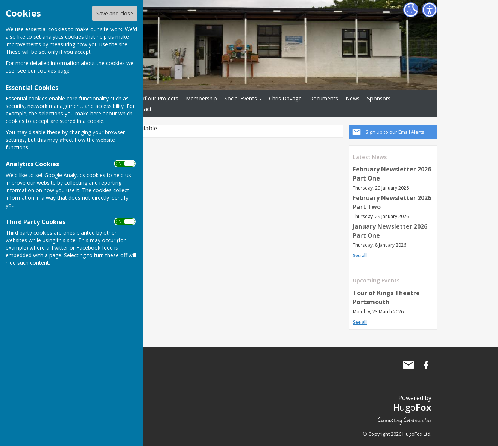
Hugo (412, 407)
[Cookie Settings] (410, 9)
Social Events (241, 98)
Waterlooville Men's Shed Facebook (425, 365)
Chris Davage (285, 98)
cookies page (53, 70)
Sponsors (378, 98)
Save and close (114, 13)
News (353, 98)
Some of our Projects (151, 98)
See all (360, 255)
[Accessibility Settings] (429, 9)
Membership (201, 98)
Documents (323, 98)
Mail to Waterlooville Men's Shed (408, 365)
